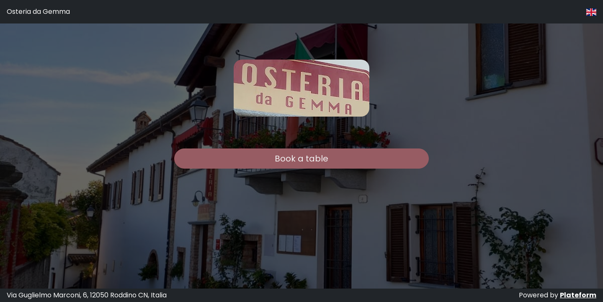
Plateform (578, 295)
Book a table (301, 158)
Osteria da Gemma (38, 11)
